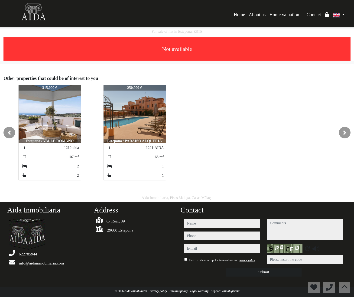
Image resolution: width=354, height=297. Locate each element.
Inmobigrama (231, 291)
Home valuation (284, 14)
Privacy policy (158, 291)
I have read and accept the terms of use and (222, 260)
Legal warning (199, 291)
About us (257, 14)
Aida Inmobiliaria (136, 291)
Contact (314, 14)
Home (239, 14)
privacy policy (247, 260)
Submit (263, 272)
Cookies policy (178, 291)
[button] (9, 132)
